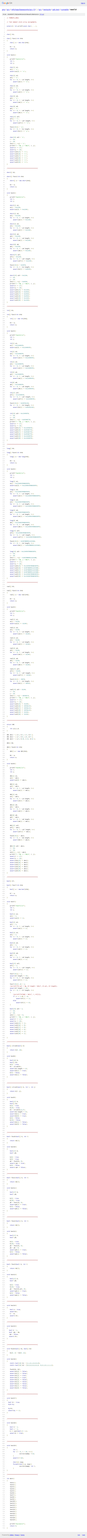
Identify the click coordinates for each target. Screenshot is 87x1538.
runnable (65, 9)
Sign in (83, 3)
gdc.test (55, 9)
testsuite (47, 9)
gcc (8, 9)
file (41, 14)
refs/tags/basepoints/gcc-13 (23, 9)
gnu (3, 9)
